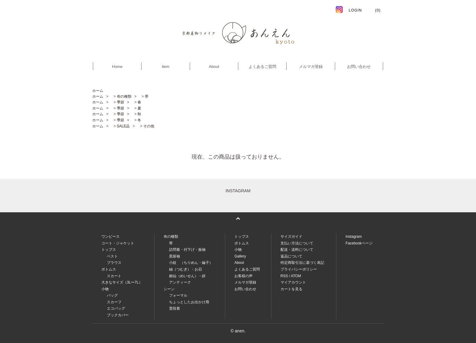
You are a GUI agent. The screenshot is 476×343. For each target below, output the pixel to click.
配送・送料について (296, 249)
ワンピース (110, 236)
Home (117, 66)
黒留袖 (174, 256)
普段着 (174, 308)
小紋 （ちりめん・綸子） (191, 263)
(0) (374, 10)
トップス (241, 236)
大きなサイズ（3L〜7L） (121, 282)
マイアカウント (293, 282)
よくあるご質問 (262, 66)
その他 (148, 126)
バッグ (112, 295)
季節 (120, 102)
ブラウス (114, 263)
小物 (238, 249)
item (165, 66)
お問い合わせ (359, 66)
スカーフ (114, 302)
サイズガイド (291, 236)
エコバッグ (116, 308)
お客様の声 (243, 276)
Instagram (353, 236)
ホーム (97, 91)
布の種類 (124, 96)
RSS (284, 276)
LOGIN (355, 10)
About (214, 66)
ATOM (296, 276)
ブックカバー (118, 315)
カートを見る (291, 289)
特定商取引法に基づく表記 (302, 263)
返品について (291, 256)
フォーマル (178, 295)
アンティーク (180, 282)
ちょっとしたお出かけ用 (189, 302)
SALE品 (123, 126)
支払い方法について (296, 243)
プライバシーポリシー (298, 269)
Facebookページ (358, 243)
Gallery (240, 256)
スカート (114, 276)
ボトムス (241, 243)
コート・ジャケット (117, 243)
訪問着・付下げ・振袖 (187, 249)
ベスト (112, 256)
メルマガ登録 (311, 66)
